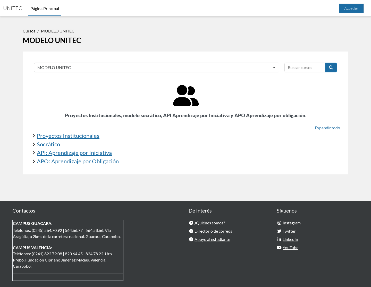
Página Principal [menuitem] (44, 8)
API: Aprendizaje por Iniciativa (74, 152)
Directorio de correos (213, 231)
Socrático (48, 144)
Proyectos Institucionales (68, 135)
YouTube (290, 247)
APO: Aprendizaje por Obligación (78, 161)
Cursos (29, 30)
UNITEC (12, 8)
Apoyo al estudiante (212, 239)
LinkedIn (290, 239)
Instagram (292, 222)
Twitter (289, 231)
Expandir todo (327, 127)
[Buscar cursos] (304, 67)
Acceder (351, 8)
